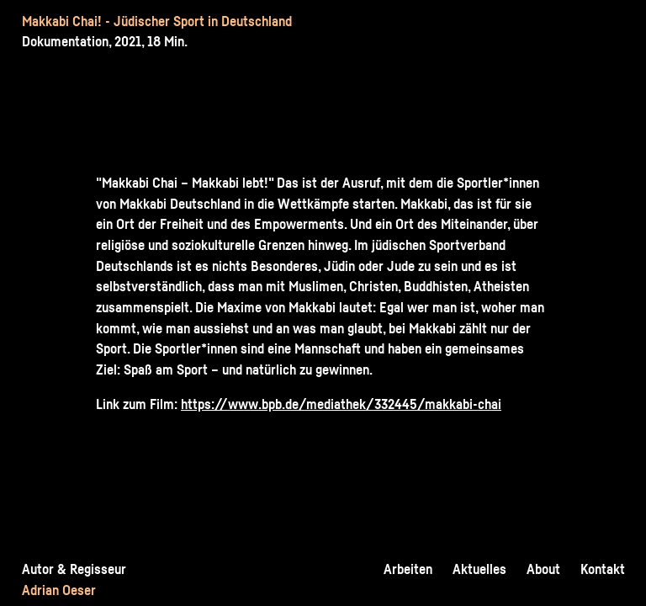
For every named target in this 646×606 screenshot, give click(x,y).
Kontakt (602, 568)
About (543, 568)
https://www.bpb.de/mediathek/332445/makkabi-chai (341, 403)
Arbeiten (408, 568)
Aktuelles (479, 568)
